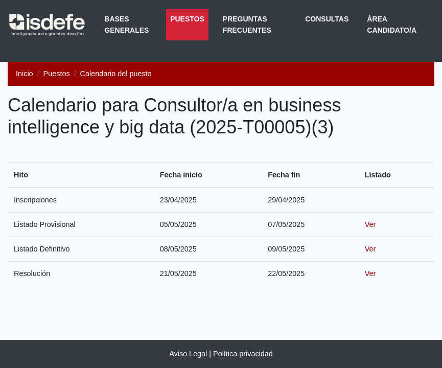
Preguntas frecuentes (247, 24)
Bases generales (126, 24)
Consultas (326, 19)
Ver (370, 224)
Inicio (24, 74)
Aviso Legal (188, 354)
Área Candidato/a (391, 24)
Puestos (189, 18)
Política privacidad (243, 354)
